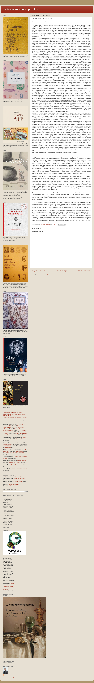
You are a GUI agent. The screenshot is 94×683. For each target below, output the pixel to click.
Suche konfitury (19, 451)
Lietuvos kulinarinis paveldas (21, 9)
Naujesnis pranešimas (39, 271)
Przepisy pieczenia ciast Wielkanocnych (15, 452)
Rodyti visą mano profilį (8, 677)
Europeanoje (6, 581)
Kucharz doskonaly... (18, 481)
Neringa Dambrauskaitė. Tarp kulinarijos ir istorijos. (15, 417)
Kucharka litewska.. (7, 444)
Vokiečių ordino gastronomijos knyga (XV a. (13, 476)
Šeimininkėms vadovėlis (17, 464)
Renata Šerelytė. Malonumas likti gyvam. (12, 412)
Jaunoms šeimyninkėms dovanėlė (19, 468)
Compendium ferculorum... (20, 478)
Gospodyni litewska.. (21, 438)
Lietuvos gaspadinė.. (22, 460)
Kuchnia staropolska (14, 484)
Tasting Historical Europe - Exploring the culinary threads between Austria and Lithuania (8, 586)
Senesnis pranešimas (84, 271)
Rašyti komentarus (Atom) (44, 274)
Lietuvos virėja (8, 445)
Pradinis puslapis (61, 271)
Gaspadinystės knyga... (13, 462)
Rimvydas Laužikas (9, 674)
